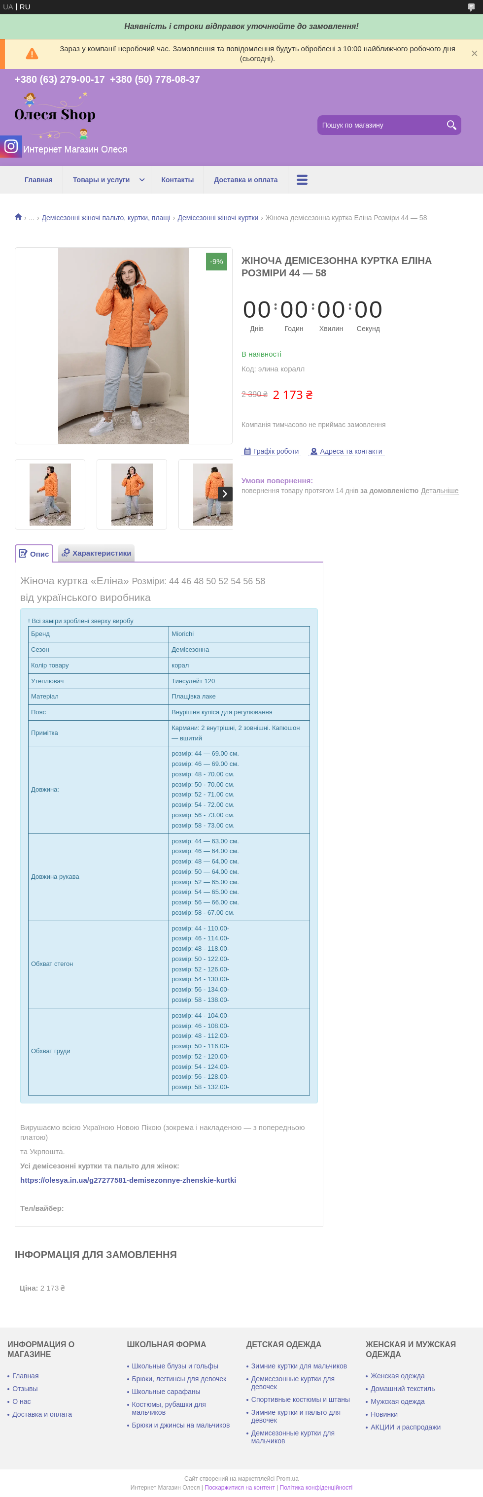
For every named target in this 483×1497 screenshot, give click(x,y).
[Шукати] (451, 125)
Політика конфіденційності (316, 1487)
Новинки (384, 1414)
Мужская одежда (398, 1401)
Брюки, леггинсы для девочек (179, 1379)
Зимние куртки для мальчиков (299, 1366)
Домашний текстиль (403, 1389)
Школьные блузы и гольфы (175, 1366)
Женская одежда (398, 1376)
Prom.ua (287, 1478)
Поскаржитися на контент (240, 1487)
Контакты (177, 180)
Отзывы (24, 1389)
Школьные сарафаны (166, 1392)
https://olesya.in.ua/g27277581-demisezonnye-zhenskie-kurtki (128, 1180)
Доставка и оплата (245, 180)
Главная (39, 180)
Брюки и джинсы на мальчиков (181, 1425)
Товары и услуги (101, 180)
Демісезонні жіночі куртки (217, 218)
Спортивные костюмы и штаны (300, 1399)
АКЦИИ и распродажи (406, 1427)
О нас (21, 1401)
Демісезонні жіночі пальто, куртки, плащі (106, 218)
